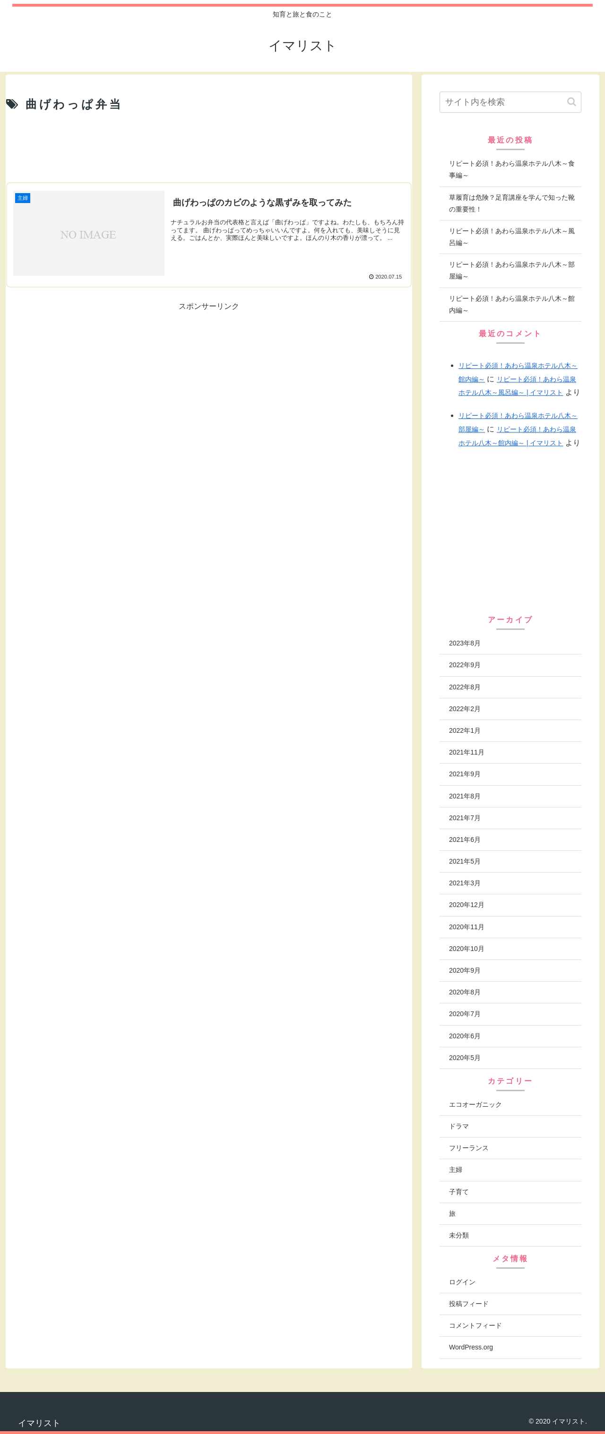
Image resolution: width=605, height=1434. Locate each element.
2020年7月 (465, 1014)
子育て (459, 1192)
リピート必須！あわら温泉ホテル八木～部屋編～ (512, 270)
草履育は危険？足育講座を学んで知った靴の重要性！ (512, 203)
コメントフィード (475, 1325)
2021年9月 (465, 774)
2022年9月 (465, 665)
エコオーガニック (475, 1104)
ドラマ (459, 1126)
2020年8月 (465, 992)
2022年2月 (465, 709)
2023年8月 (465, 643)
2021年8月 (465, 796)
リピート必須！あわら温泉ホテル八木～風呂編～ (512, 236)
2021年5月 (465, 861)
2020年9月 (465, 970)
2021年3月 (465, 883)
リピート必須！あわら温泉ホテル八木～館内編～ (512, 304)
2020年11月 (466, 927)
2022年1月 (465, 730)
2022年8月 (465, 687)
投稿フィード (469, 1303)
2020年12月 (466, 904)
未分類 (459, 1235)
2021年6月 (465, 839)
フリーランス (469, 1148)
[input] (510, 102)
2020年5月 (465, 1057)
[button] (571, 102)
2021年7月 (465, 818)
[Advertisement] (209, 148)
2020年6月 (465, 1036)
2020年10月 (466, 948)
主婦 (455, 1169)
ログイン (462, 1282)
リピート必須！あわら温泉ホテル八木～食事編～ (512, 169)
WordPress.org (471, 1347)
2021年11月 (466, 752)
